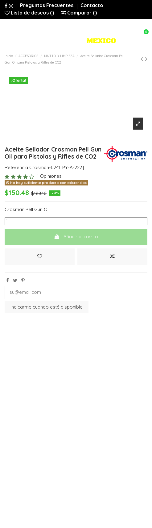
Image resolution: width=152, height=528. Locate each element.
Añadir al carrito (76, 236)
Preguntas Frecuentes (47, 5)
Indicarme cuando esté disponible (46, 307)
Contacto (91, 5)
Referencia (16, 167)
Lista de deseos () (30, 13)
